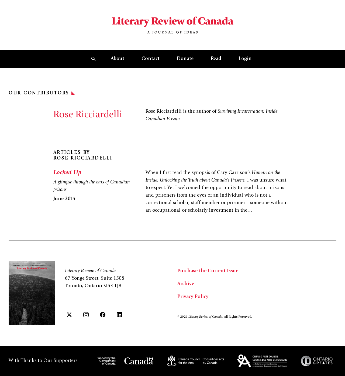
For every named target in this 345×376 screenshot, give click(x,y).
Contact (151, 58)
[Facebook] (102, 314)
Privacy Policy (192, 297)
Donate (185, 58)
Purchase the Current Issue (207, 271)
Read (216, 58)
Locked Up (67, 173)
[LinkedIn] (119, 314)
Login (245, 58)
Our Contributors (42, 93)
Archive (185, 284)
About (117, 58)
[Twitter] (69, 314)
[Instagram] (86, 314)
